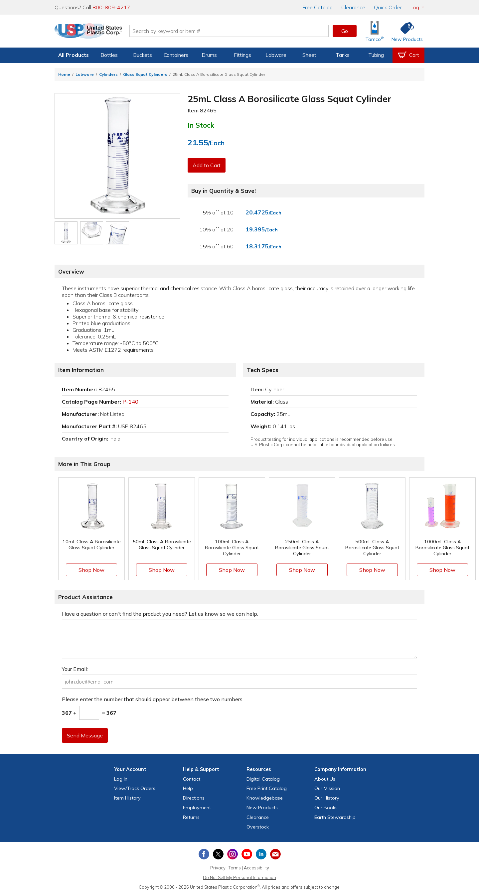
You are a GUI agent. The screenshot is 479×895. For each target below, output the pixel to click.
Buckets (142, 55)
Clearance (353, 7)
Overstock (257, 827)
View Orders (134, 788)
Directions (194, 798)
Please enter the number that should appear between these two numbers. (152, 699)
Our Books (326, 808)
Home (64, 74)
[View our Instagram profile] (232, 854)
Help (188, 788)
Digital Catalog (263, 779)
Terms (235, 867)
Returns (191, 817)
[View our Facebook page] (204, 854)
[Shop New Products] (404, 31)
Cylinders (108, 74)
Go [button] (344, 31)
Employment (197, 808)
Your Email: (75, 669)
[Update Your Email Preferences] (275, 854)
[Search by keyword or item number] (234, 31)
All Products (73, 55)
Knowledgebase (264, 798)
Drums (209, 55)
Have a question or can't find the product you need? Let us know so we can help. (160, 613)
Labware (275, 55)
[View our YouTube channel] (246, 854)
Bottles (109, 55)
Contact (191, 779)
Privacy (218, 867)
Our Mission (327, 788)
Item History (127, 798)
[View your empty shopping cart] (408, 55)
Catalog (317, 7)
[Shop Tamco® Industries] (374, 31)
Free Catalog (266, 788)
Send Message (85, 735)
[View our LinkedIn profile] (261, 854)
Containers (176, 55)
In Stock (201, 125)
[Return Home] (94, 32)
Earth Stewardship (335, 817)
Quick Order (388, 7)
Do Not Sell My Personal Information (239, 877)
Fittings (242, 55)
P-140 (130, 401)
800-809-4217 (111, 7)
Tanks (343, 55)
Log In (417, 7)
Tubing (376, 55)
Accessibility (256, 867)
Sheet (309, 55)
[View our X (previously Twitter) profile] (218, 854)
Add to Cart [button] (207, 165)
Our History (326, 798)
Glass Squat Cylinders (145, 74)
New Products (262, 808)
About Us (324, 779)
